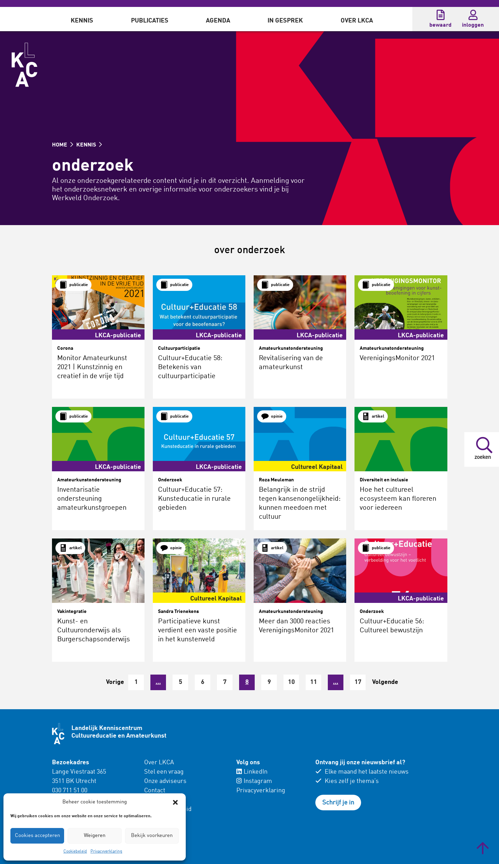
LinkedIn (252, 772)
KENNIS (89, 145)
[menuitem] (82, 19)
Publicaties (149, 21)
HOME (62, 145)
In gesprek (285, 21)
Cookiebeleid (75, 851)
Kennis (82, 21)
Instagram (254, 781)
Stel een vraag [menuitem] (164, 772)
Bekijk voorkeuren (152, 835)
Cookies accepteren (37, 835)
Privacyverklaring (106, 851)
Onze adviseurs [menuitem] (165, 781)
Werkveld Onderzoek (85, 198)
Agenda (218, 21)
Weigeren (94, 835)
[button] (175, 802)
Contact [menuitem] (154, 790)
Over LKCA (357, 21)
